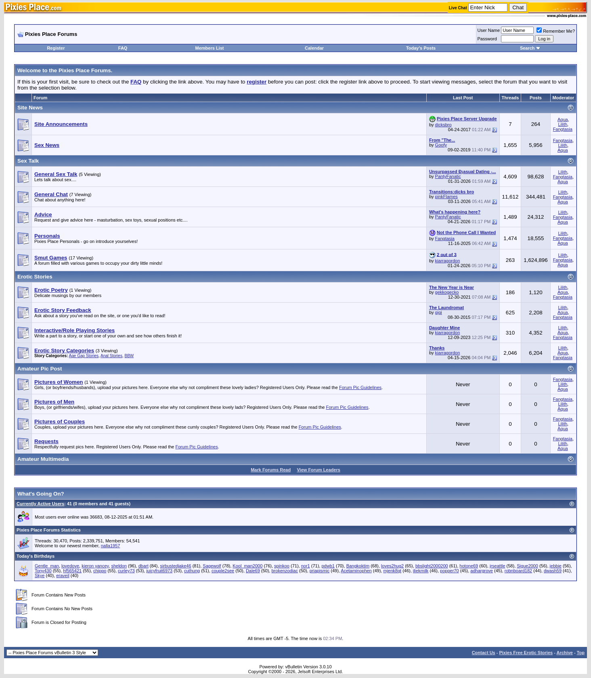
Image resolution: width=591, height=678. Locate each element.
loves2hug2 (392, 565)
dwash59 (553, 570)
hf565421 (72, 570)
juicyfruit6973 (159, 570)
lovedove (70, 565)
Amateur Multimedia (43, 459)
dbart (143, 565)
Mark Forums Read (271, 469)
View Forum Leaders (318, 469)
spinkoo (281, 565)
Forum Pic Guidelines (360, 387)
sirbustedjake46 (175, 565)
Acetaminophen (356, 570)
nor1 (305, 565)
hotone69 (468, 565)
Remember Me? (556, 31)
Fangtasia (562, 129)
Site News (30, 108)
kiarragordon (447, 260)
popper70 (449, 570)
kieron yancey (95, 565)
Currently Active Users (40, 503)
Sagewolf (212, 565)
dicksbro (443, 124)
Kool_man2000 (247, 565)
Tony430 (43, 570)
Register (56, 48)
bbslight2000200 (431, 565)
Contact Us (483, 652)
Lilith (562, 124)
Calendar (314, 48)
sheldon (119, 565)
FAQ (123, 48)
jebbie (556, 565)
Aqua (562, 119)
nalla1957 (110, 545)
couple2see (223, 570)
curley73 (126, 570)
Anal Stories (111, 356)
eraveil (62, 575)
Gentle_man (47, 565)
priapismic (320, 570)
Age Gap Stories (83, 356)
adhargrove (481, 570)
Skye (39, 575)
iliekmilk (421, 570)
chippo (99, 570)
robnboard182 (518, 570)
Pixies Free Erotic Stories (526, 652)
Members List (209, 48)
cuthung (192, 570)
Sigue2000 (527, 565)
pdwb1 (327, 565)
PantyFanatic (448, 176)
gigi (438, 312)
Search (527, 48)
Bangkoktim (357, 565)
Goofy (441, 144)
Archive (565, 652)
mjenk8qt (392, 570)
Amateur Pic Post (39, 369)
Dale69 (253, 570)
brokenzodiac (284, 570)
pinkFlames (446, 196)
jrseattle (497, 565)
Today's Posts (421, 48)
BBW (129, 356)
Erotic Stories (34, 277)
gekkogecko (447, 292)
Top (581, 652)
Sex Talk (28, 161)
